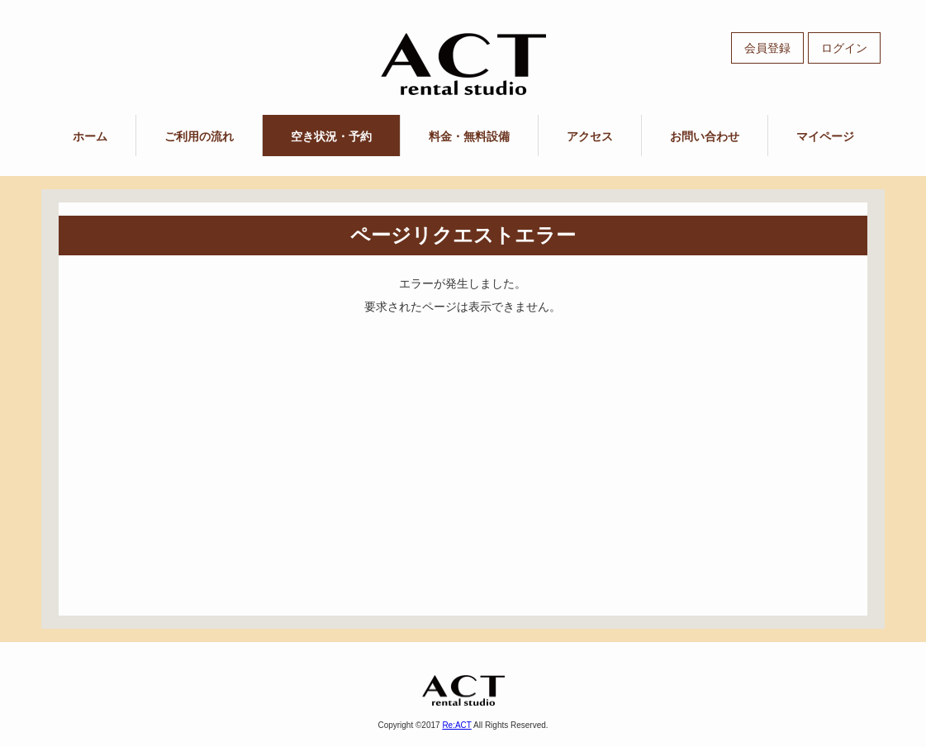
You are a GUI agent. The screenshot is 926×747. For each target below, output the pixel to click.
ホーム (90, 136)
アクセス (590, 136)
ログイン (844, 48)
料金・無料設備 (469, 136)
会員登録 (767, 48)
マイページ (825, 136)
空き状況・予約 (331, 136)
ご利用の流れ (199, 136)
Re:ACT (456, 725)
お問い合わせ (704, 136)
